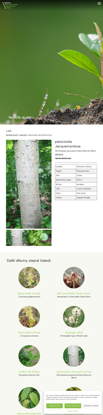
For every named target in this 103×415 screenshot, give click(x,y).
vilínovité (23, 135)
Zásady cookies (73, 411)
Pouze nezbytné (72, 406)
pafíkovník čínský (29, 372)
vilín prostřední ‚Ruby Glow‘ (74, 293)
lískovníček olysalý (29, 293)
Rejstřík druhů (12, 135)
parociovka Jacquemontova (74, 372)
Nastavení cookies (91, 406)
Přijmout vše (55, 406)
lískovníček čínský (29, 333)
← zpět (8, 131)
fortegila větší (74, 333)
